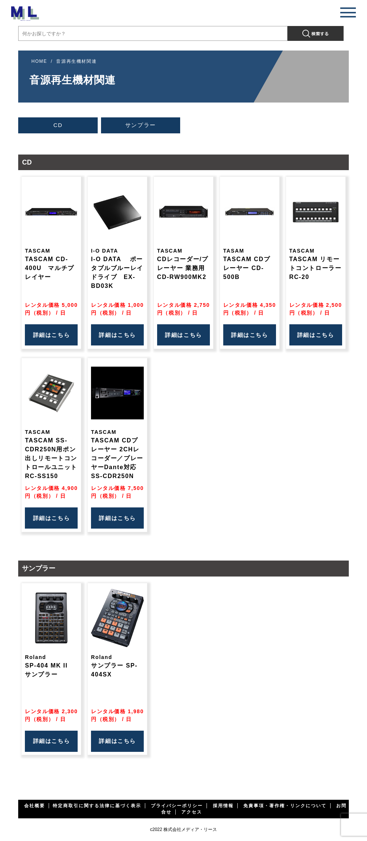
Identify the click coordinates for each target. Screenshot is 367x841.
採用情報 (223, 805)
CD (58, 125)
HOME (39, 61)
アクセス (191, 812)
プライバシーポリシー (177, 805)
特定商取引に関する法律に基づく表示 (97, 805)
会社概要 (34, 805)
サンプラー (140, 125)
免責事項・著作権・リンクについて (285, 805)
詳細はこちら (51, 335)
